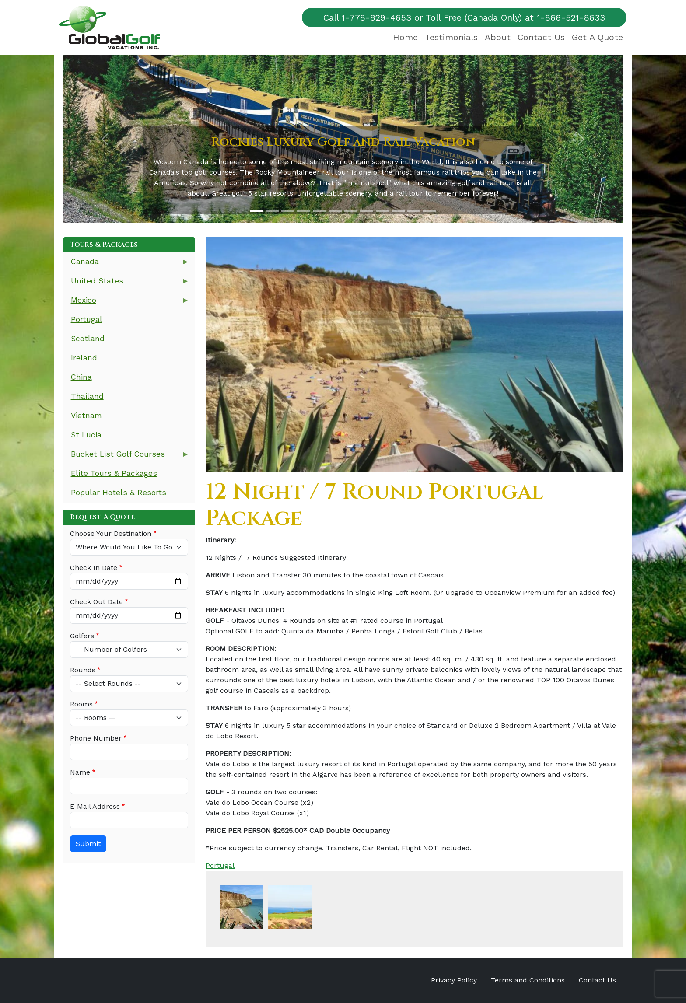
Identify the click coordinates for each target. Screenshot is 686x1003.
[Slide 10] (398, 211)
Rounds (82, 670)
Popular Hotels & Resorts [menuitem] (118, 492)
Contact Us (541, 37)
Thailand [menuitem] (87, 396)
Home (405, 37)
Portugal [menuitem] (86, 319)
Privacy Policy (454, 980)
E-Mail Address (95, 806)
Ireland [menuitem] (84, 357)
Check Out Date (96, 602)
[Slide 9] (382, 211)
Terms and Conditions (528, 980)
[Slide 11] (413, 211)
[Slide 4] (303, 211)
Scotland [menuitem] (88, 338)
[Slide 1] (256, 211)
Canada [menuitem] (126, 264)
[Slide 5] (319, 211)
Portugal (220, 865)
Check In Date (93, 567)
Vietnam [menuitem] (86, 415)
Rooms (81, 704)
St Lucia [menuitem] (86, 434)
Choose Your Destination (110, 533)
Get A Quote (597, 37)
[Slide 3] (287, 211)
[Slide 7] (350, 211)
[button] (105, 139)
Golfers (82, 636)
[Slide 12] (429, 211)
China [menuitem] (81, 377)
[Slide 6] (335, 211)
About (498, 37)
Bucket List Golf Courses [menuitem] (126, 457)
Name (80, 772)
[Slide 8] (366, 211)
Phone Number (96, 738)
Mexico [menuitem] (126, 303)
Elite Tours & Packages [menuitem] (114, 473)
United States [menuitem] (126, 283)
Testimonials (451, 37)
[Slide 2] (272, 211)
